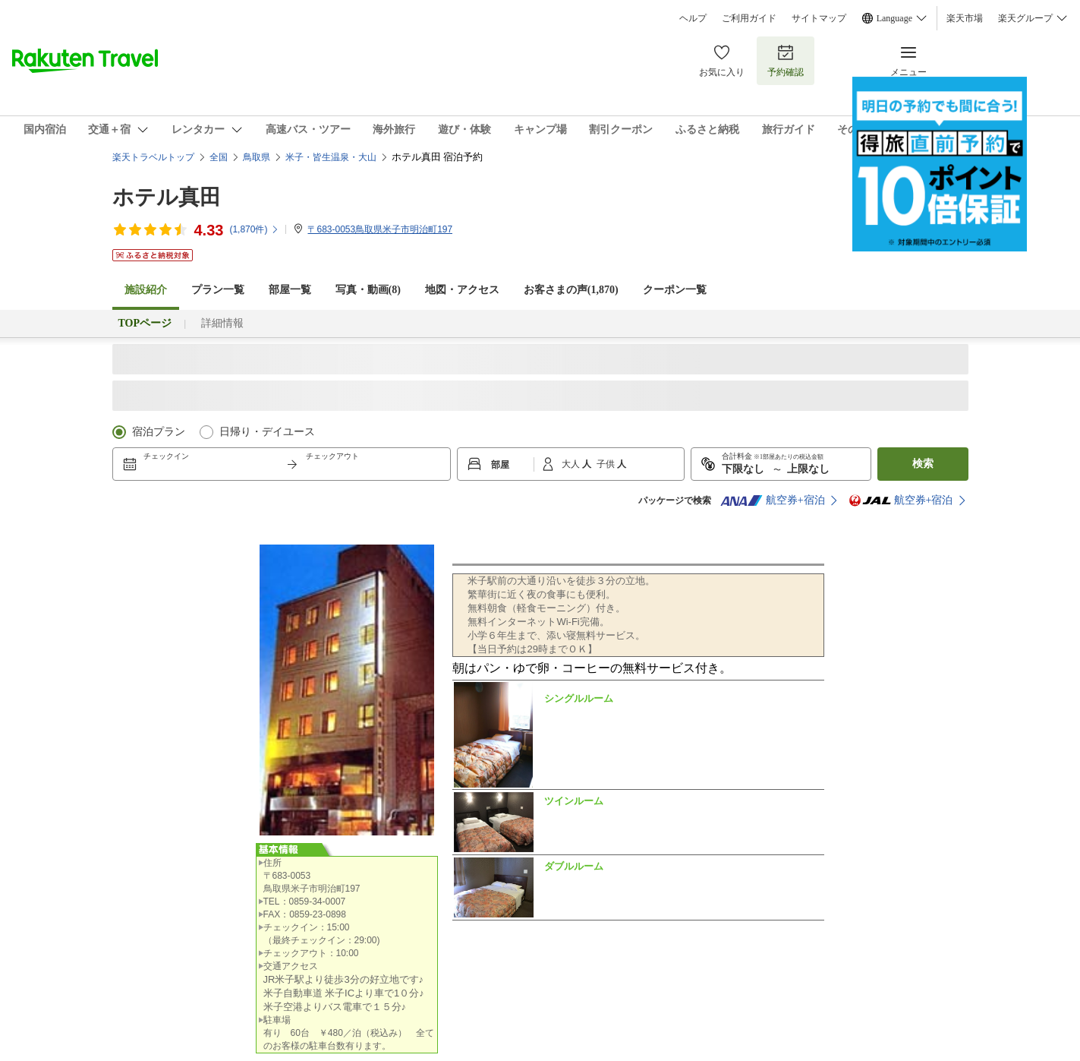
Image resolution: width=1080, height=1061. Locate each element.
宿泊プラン (158, 431)
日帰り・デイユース (267, 431)
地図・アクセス (462, 289)
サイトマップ (819, 18)
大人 (572, 464)
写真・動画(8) (368, 289)
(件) (254, 229)
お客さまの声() (571, 289)
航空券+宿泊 (772, 500)
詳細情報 (222, 323)
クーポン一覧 (675, 289)
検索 (923, 463)
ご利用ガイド (749, 18)
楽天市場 (964, 18)
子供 (607, 464)
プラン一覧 (217, 289)
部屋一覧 (290, 289)
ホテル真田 (166, 197)
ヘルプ (693, 18)
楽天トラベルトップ (153, 157)
